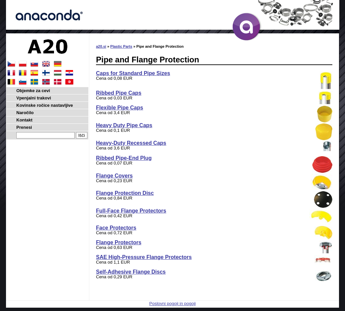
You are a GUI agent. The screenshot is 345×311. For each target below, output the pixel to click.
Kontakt (24, 119)
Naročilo (25, 112)
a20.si (101, 46)
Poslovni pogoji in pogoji (172, 303)
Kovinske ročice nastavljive (44, 105)
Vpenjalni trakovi (33, 97)
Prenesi (24, 127)
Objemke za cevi (33, 90)
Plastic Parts (121, 46)
